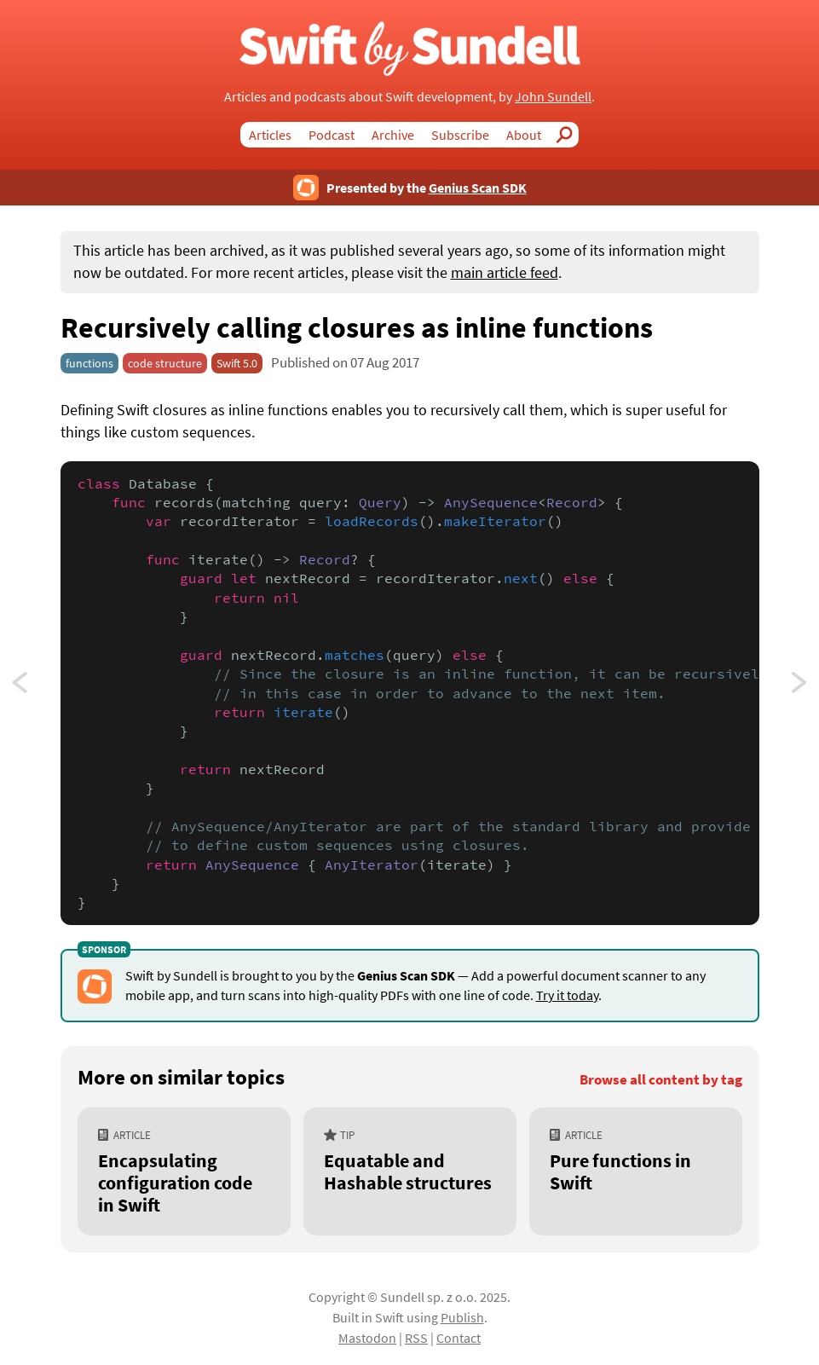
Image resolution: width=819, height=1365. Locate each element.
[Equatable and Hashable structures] (409, 1172)
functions (89, 363)
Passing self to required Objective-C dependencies (800, 687)
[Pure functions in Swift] (635, 1172)
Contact (458, 1337)
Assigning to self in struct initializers (36, 687)
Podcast (332, 134)
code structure (165, 363)
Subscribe (460, 134)
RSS (416, 1337)
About (523, 134)
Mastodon (367, 1337)
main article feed (504, 272)
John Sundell (553, 96)
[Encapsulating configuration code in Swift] (184, 1172)
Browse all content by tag (661, 1080)
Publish (462, 1317)
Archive (393, 134)
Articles (270, 134)
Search (568, 134)
